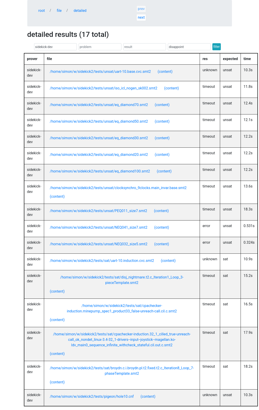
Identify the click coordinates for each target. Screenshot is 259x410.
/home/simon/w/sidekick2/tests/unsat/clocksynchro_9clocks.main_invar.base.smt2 (118, 188)
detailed (80, 10)
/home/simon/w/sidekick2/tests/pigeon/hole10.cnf (92, 396)
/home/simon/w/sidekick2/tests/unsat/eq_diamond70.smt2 (99, 105)
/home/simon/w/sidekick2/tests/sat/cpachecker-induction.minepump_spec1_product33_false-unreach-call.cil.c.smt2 (122, 308)
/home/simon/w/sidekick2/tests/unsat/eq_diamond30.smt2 (99, 138)
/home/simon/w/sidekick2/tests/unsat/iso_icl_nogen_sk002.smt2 (103, 88)
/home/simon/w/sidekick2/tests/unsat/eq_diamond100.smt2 (100, 171)
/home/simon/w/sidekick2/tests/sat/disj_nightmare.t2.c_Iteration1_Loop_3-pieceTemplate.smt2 (122, 280)
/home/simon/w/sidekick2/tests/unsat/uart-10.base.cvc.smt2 (100, 71)
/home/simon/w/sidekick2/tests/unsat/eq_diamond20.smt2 (99, 154)
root (41, 10)
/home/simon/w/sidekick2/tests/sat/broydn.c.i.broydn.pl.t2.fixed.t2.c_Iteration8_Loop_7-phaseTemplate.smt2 (122, 371)
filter (217, 46)
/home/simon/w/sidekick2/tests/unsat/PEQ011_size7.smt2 (98, 211)
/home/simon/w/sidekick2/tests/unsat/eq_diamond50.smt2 (99, 121)
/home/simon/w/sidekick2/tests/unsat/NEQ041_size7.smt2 (98, 227)
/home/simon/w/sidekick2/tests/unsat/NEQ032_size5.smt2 (98, 244)
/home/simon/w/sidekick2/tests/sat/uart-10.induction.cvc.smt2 (102, 260)
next (141, 17)
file (59, 10)
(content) (165, 71)
